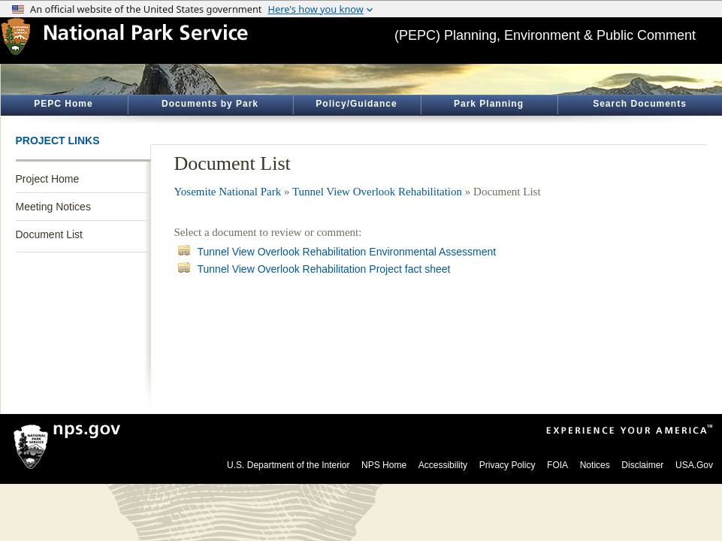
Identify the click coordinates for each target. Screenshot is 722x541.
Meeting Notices (53, 207)
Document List (49, 234)
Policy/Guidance (356, 103)
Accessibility (442, 465)
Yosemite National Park (228, 192)
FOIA (557, 465)
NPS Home (383, 465)
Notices (595, 465)
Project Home (48, 179)
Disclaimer (642, 465)
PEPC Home (63, 103)
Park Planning (489, 103)
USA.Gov (694, 465)
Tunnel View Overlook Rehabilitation (377, 192)
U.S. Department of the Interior (288, 465)
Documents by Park (210, 103)
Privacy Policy (507, 465)
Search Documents (640, 103)
